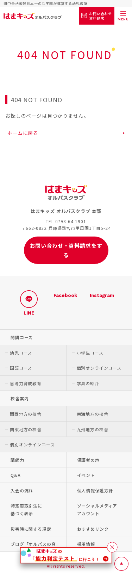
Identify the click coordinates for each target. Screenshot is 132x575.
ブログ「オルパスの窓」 (35, 544)
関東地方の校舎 (26, 429)
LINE (29, 302)
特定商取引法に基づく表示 (26, 509)
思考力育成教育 (26, 383)
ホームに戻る (22, 132)
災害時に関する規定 (31, 529)
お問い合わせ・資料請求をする (66, 250)
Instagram (102, 295)
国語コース (21, 368)
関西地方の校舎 (26, 414)
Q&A (16, 475)
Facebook (65, 295)
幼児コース (21, 353)
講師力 (17, 460)
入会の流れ (22, 490)
